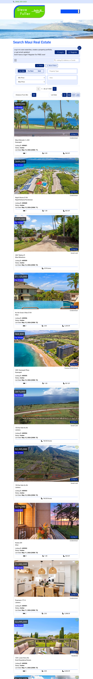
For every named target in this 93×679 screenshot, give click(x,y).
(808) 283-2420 (21, 2)
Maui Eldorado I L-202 (22, 140)
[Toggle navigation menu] (15, 60)
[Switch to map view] (78, 95)
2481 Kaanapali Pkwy (22, 370)
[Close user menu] (79, 48)
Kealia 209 (18, 543)
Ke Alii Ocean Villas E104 (23, 313)
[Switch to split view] (74, 95)
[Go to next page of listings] (55, 89)
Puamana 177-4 (20, 600)
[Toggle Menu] (78, 11)
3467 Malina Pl (20, 255)
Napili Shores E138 (21, 197)
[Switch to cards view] (69, 95)
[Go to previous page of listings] (38, 89)
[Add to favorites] (76, 102)
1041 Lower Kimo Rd (22, 658)
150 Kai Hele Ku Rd (21, 428)
